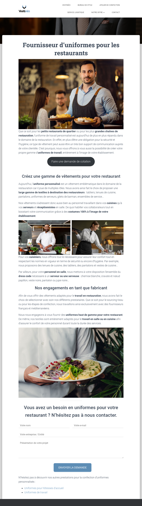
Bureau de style (85, 5)
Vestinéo (66, 5)
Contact (116, 12)
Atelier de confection (110, 5)
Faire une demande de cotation (71, 161)
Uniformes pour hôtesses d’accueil (44, 488)
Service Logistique (75, 12)
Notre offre (98, 12)
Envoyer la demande (72, 467)
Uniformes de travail (35, 492)
